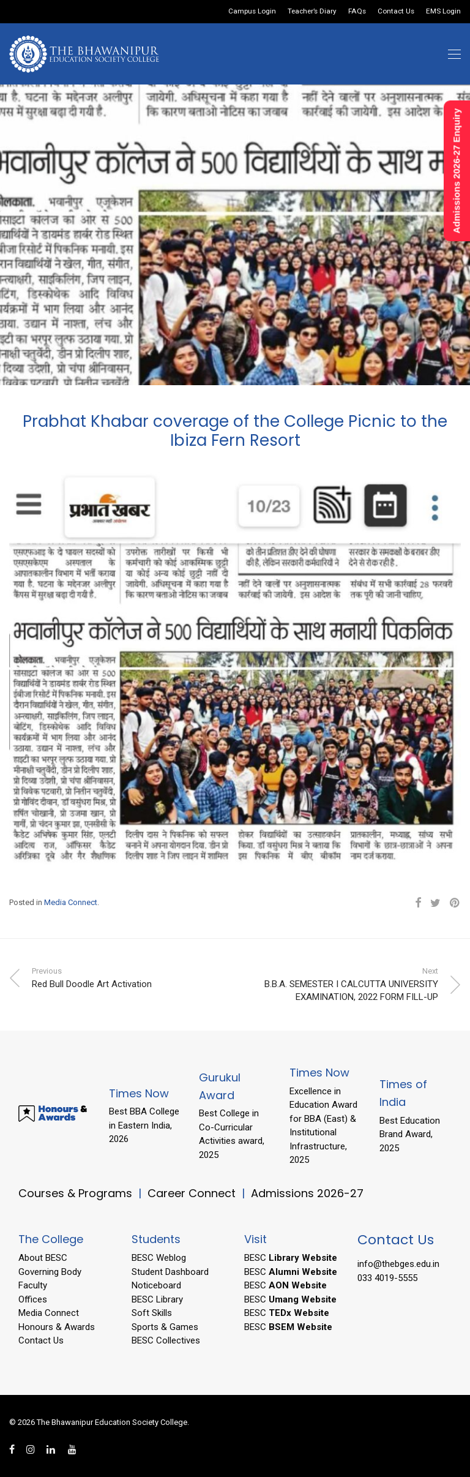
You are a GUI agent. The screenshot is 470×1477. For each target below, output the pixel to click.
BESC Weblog (159, 1257)
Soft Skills (152, 1312)
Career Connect (193, 1193)
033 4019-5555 (387, 1277)
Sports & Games (165, 1326)
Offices (32, 1299)
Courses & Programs (75, 1193)
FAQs (357, 11)
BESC (290, 1257)
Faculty (32, 1285)
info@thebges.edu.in (398, 1263)
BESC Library (157, 1299)
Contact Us (396, 11)
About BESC (42, 1257)
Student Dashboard (170, 1271)
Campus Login (252, 11)
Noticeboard (156, 1285)
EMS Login (443, 11)
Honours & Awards (56, 1326)
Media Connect (70, 902)
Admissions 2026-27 (307, 1193)
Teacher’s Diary (312, 11)
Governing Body (49, 1271)
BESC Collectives (166, 1340)
